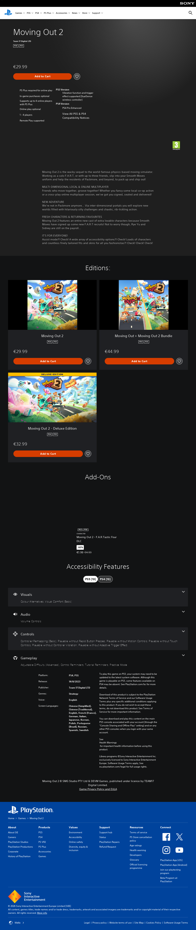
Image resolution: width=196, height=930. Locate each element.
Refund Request (107, 846)
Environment (75, 832)
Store (84, 13)
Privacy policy (99, 922)
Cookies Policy (153, 922)
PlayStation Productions (20, 846)
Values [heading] (73, 827)
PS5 (28, 13)
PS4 (37, 13)
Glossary (134, 859)
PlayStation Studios (18, 842)
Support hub (105, 832)
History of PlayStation (19, 856)
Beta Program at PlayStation (168, 879)
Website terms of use (120, 922)
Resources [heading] (136, 827)
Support (96, 13)
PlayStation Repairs (109, 842)
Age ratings (136, 845)
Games (18, 13)
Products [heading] (44, 827)
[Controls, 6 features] (98, 638)
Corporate (13, 851)
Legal (87, 922)
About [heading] (12, 827)
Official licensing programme (138, 866)
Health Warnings (108, 742)
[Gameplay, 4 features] (98, 660)
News (74, 13)
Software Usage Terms (176, 922)
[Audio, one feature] (98, 617)
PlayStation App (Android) (173, 865)
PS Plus (47, 13)
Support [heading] (104, 827)
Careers (12, 837)
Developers (136, 855)
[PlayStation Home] (8, 13)
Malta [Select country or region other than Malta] (16, 922)
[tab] (90, 579)
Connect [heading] (165, 827)
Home (11, 818)
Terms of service (138, 832)
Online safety (76, 842)
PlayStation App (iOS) (171, 860)
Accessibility (75, 837)
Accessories (61, 13)
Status (102, 837)
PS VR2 (42, 842)
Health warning (138, 850)
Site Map (139, 922)
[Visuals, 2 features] (98, 597)
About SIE (13, 832)
